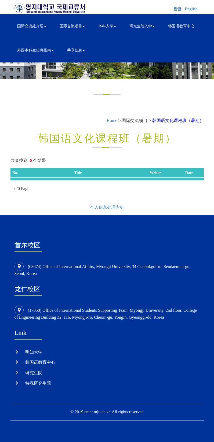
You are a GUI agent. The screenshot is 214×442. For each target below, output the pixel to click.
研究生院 (33, 372)
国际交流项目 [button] (72, 26)
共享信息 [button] (76, 50)
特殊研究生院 (38, 383)
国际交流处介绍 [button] (31, 26)
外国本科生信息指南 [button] (35, 50)
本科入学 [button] (107, 26)
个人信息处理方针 (107, 207)
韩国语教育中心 (181, 26)
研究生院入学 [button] (142, 26)
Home (112, 120)
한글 (177, 9)
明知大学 (33, 352)
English (191, 9)
